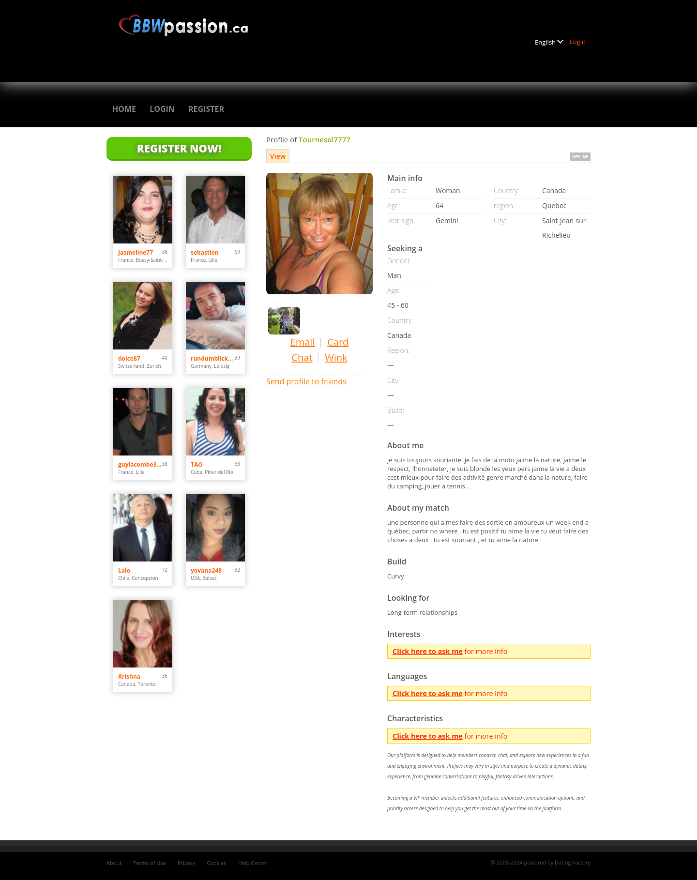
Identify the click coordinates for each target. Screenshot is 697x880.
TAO (197, 464)
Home (124, 109)
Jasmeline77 (135, 252)
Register (206, 109)
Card (337, 342)
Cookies (216, 862)
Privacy (186, 862)
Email (302, 342)
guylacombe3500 (140, 464)
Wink (336, 357)
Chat (301, 357)
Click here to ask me (428, 651)
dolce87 (129, 358)
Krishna (129, 676)
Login (578, 41)
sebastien (205, 252)
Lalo (124, 570)
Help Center (253, 862)
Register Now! (179, 148)
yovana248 (206, 570)
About (113, 862)
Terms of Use (149, 862)
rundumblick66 (213, 358)
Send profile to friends (306, 381)
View (278, 156)
